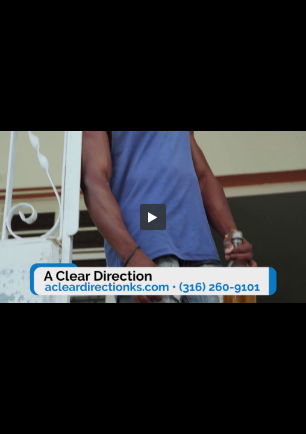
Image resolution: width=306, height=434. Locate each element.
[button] (153, 217)
